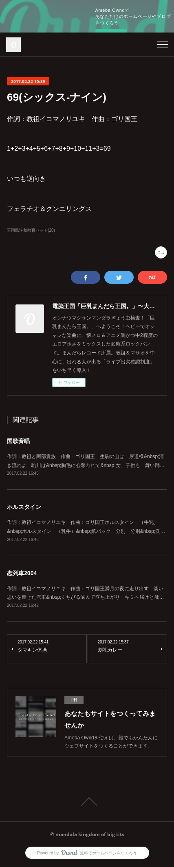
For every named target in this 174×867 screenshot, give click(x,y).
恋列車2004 (22, 573)
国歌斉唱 (18, 441)
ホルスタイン (24, 507)
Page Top (87, 801)
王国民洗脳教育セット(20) (31, 230)
